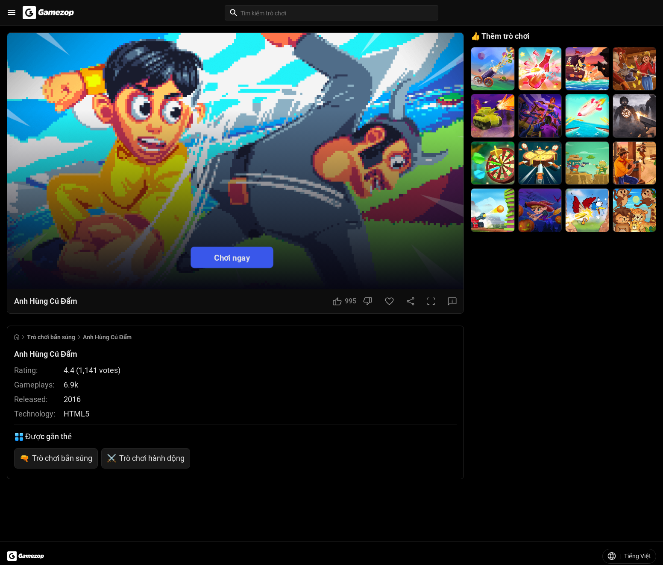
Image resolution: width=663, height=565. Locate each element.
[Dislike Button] (367, 301)
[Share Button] (410, 301)
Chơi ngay (232, 257)
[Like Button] (345, 301)
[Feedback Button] (452, 301)
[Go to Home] (16, 337)
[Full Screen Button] (431, 301)
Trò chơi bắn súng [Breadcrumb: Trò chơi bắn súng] (51, 337)
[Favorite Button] (389, 301)
